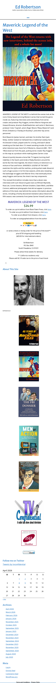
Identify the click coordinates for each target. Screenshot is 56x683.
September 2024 (12, 641)
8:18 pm (10, 263)
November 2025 (12, 622)
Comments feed (12, 674)
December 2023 (12, 644)
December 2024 (12, 634)
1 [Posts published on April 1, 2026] (19, 579)
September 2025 (12, 628)
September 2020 (12, 651)
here (49, 209)
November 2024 (12, 638)
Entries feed (10, 670)
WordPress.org (11, 677)
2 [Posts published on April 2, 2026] (25, 579)
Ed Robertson (28, 7)
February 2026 (11, 615)
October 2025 (11, 625)
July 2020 (9, 657)
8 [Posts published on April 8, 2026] (19, 583)
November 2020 (12, 647)
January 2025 (11, 631)
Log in (8, 667)
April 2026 (10, 609)
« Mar (4, 599)
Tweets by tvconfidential (14, 564)
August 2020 (11, 654)
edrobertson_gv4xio (21, 263)
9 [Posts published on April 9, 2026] (25, 583)
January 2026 (11, 618)
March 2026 (10, 612)
